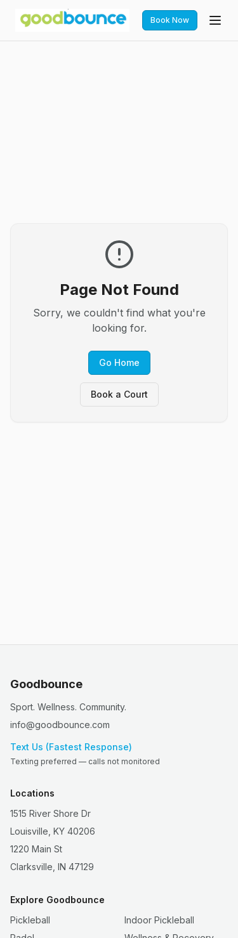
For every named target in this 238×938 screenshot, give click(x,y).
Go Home (119, 362)
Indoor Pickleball (159, 920)
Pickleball (30, 920)
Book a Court (119, 394)
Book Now (169, 20)
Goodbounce (46, 684)
